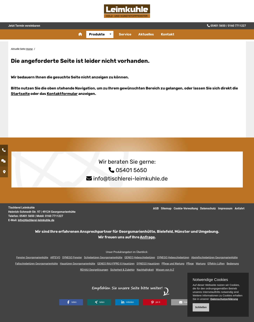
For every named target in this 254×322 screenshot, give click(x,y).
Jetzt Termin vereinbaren (24, 29)
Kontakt (167, 38)
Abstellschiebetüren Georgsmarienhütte (214, 257)
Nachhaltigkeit (145, 269)
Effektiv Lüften (216, 263)
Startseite (20, 93)
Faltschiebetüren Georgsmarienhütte (36, 263)
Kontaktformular (62, 93)
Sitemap (166, 208)
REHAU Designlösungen (94, 269)
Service (125, 38)
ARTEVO (55, 257)
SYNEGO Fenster (72, 257)
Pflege (190, 263)
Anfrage (147, 237)
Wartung (200, 263)
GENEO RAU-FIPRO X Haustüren (115, 263)
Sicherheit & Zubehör (122, 269)
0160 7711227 (237, 29)
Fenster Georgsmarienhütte (32, 257)
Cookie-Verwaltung (186, 208)
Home (29, 49)
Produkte (97, 38)
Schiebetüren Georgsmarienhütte (103, 257)
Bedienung (233, 263)
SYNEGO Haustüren (148, 263)
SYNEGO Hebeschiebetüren (173, 257)
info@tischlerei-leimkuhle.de (130, 178)
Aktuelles (146, 38)
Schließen (201, 307)
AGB (156, 208)
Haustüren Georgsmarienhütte (77, 263)
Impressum (225, 208)
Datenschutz (208, 208)
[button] (71, 302)
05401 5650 (218, 29)
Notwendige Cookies (210, 279)
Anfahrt (239, 208)
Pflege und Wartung (173, 263)
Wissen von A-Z (165, 269)
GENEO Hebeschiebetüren (139, 257)
